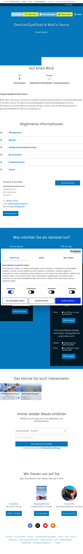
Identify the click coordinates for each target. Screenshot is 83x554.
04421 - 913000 (13, 513)
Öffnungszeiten (15, 132)
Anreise (12, 169)
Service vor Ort (69, 513)
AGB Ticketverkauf (47, 540)
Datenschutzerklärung (51, 448)
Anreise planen (10, 213)
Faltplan (56, 343)
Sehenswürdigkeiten (39, 1)
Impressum (9, 537)
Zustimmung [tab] (14, 258)
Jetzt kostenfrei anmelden (41, 444)
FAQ (67, 537)
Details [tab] (41, 258)
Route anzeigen (19, 311)
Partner (72, 537)
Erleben (24, 1)
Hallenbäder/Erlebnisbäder (14, 397)
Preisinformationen (17, 162)
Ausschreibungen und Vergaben (45, 537)
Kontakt (60, 537)
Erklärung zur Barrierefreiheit (28, 540)
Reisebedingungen (66, 540)
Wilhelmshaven (15, 1)
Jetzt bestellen (41, 513)
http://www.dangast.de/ (17, 206)
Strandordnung (26, 543)
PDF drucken (68, 320)
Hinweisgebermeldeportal (41, 543)
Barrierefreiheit (15, 155)
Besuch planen (42, 32)
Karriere (30, 537)
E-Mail (55, 312)
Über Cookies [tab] (69, 258)
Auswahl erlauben (41, 301)
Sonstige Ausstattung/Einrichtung (22, 147)
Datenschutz (13, 540)
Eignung (12, 140)
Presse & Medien (20, 537)
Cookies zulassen (67, 301)
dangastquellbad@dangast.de (18, 204)
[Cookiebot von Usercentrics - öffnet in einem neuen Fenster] (71, 251)
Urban (30, 1)
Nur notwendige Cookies (15, 301)
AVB (56, 540)
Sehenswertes (5, 397)
